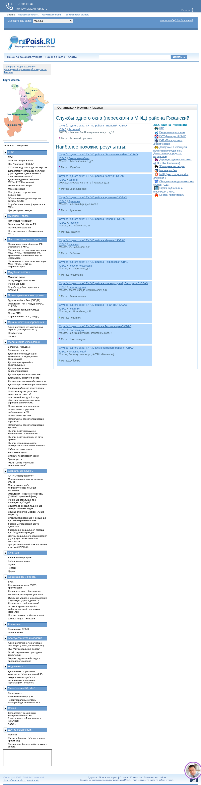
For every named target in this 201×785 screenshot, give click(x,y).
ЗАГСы (12, 724)
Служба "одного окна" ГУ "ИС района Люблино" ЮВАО (92, 218)
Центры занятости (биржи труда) (26, 615)
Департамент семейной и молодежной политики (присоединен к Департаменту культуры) (24, 717)
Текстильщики (76, 330)
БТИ (161, 128)
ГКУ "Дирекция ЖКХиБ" (172, 136)
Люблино (73, 222)
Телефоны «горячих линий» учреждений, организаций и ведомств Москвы (25, 69)
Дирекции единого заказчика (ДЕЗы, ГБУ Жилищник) (23, 180)
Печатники (74, 308)
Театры (12, 567)
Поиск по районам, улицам (24, 56)
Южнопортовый (77, 351)
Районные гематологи (20, 449)
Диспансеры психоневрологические (27, 384)
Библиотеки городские (20, 557)
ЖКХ (11, 152)
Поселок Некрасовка (80, 265)
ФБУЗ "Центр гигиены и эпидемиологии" (21, 463)
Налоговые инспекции (20, 220)
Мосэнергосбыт (168, 170)
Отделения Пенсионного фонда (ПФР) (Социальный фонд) (25, 495)
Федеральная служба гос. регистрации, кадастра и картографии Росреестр (22, 680)
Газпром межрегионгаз (172, 132)
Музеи (11, 564)
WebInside (33, 780)
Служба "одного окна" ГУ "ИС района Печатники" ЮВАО (93, 304)
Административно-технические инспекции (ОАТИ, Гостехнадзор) (26, 644)
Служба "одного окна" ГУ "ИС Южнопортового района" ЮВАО (96, 347)
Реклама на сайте (155, 777)
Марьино (73, 244)
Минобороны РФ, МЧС (21, 688)
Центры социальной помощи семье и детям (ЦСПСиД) (27, 545)
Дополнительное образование (24, 591)
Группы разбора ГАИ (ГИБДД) (24, 300)
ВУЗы (11, 581)
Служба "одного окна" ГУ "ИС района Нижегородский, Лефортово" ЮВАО (103, 283)
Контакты (136, 777)
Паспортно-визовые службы (25, 239)
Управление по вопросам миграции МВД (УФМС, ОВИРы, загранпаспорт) (27, 264)
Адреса (92, 777)
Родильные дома (17, 452)
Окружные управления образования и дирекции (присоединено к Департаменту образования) (27, 600)
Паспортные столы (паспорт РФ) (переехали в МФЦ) (25, 245)
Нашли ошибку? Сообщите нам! (176, 20)
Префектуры (15, 333)
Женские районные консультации (26, 388)
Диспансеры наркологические (24, 374)
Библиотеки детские (19, 561)
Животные (14, 624)
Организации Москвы (72, 107)
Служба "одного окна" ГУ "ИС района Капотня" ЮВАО (91, 175)
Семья (12, 708)
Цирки (11, 571)
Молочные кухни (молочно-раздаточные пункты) (23, 392)
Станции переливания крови (23, 455)
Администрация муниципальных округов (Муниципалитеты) (25, 328)
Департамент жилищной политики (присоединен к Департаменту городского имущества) (170, 152)
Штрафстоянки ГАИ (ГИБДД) (23, 316)
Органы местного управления (26, 322)
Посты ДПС (14, 313)
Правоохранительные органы (26, 295)
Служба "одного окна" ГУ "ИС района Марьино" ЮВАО (92, 240)
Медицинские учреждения (24, 341)
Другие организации (20, 729)
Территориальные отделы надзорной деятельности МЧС (24, 701)
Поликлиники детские (19, 415)
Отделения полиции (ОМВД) (23, 309)
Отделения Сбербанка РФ (22, 224)
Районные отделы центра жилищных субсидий (22, 501)
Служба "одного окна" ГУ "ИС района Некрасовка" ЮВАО (94, 261)
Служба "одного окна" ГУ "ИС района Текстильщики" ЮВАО (95, 326)
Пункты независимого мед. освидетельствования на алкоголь (26, 444)
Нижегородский (77, 287)
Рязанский (74, 129)
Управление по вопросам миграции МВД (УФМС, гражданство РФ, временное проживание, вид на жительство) (27, 254)
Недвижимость (17, 666)
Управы (12, 336)
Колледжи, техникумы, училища (25, 594)
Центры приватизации (171, 194)
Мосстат (12, 734)
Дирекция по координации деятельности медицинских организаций (23, 356)
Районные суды (16, 283)
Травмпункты (15, 459)
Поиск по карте (55, 56)
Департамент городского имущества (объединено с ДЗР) (25, 672)
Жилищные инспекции (172, 166)
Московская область (28, 14)
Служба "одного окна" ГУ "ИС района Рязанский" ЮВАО (93, 125)
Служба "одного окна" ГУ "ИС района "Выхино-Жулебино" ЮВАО (98, 154)
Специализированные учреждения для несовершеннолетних (27, 519)
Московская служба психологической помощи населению (22, 488)
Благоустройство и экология (25, 637)
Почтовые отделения (19, 227)
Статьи (72, 56)
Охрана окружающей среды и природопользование (24, 659)
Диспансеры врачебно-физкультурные (20, 363)
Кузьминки (74, 201)
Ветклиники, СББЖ (18, 629)
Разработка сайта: (14, 780)
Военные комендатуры (20, 696)
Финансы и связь (18, 215)
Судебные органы (19, 272)
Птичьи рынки (15, 632)
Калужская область (51, 14)
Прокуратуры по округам (21, 280)
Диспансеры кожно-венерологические (18, 369)
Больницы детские (18, 350)
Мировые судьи (16, 277)
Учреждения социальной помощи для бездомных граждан (26, 531)
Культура (13, 552)
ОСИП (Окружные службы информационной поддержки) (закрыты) (24, 609)
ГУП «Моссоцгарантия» (21, 475)
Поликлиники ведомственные (24, 406)
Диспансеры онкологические (23, 377)
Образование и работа (22, 576)
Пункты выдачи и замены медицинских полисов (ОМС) (24, 432)
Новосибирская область (77, 14)
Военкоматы (14, 693)
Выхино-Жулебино (78, 158)
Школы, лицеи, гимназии (21, 618)
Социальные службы (21, 470)
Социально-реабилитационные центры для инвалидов (25, 507)
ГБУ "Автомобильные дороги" (24, 649)
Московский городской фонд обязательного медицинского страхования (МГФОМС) (24, 400)
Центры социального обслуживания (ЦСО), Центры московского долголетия (27, 538)
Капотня (73, 179)
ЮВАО (62, 129)
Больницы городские (19, 346)
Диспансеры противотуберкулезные (27, 381)
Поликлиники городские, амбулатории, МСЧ (21, 410)
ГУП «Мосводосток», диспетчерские (27, 167)
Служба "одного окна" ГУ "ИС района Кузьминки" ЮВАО (93, 197)
